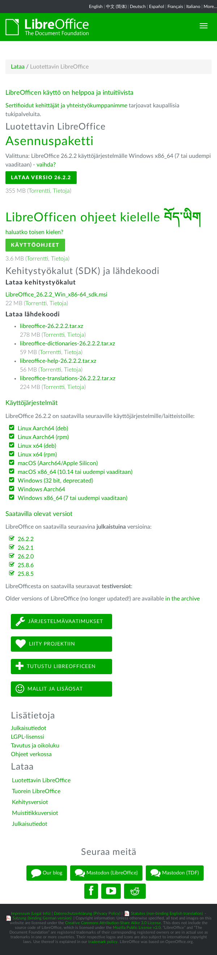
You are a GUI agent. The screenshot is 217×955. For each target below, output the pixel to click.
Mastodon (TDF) (174, 873)
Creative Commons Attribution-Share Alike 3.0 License (113, 923)
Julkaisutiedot (28, 728)
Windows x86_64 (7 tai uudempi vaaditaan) (72, 498)
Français (175, 6)
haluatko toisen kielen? (34, 232)
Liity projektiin (45, 644)
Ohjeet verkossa (31, 754)
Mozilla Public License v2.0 (137, 928)
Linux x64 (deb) (37, 446)
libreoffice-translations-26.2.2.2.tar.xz (67, 378)
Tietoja (61, 191)
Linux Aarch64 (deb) (43, 428)
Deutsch (138, 6)
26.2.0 (26, 557)
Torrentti (39, 191)
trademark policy (103, 942)
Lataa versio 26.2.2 (41, 177)
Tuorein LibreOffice (36, 791)
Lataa (18, 67)
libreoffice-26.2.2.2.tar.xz (51, 326)
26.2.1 (26, 548)
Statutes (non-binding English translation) (167, 913)
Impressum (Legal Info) (31, 913)
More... (210, 6)
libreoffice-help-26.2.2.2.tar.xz (58, 361)
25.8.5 (26, 574)
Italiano (193, 6)
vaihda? (46, 165)
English (96, 6)
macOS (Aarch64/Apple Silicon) (58, 463)
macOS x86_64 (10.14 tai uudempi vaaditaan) (75, 472)
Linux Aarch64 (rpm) (43, 437)
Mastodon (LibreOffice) (106, 873)
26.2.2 (26, 539)
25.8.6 (26, 565)
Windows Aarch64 (41, 489)
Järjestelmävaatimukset (59, 621)
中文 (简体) (116, 6)
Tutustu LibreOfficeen (56, 666)
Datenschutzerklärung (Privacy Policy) (87, 913)
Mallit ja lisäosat (49, 689)
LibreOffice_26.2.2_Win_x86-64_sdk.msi (56, 295)
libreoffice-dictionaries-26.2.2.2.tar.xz (67, 344)
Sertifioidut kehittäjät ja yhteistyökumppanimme (66, 105)
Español (156, 6)
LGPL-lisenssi (27, 737)
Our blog (46, 873)
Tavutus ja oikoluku (35, 746)
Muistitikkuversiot (35, 813)
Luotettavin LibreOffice (41, 780)
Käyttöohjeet (35, 245)
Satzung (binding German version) (42, 918)
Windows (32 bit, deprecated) (55, 481)
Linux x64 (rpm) (37, 455)
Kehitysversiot (30, 802)
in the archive (182, 599)
